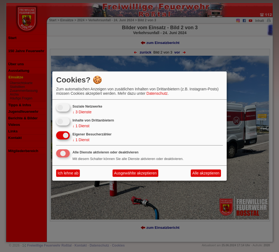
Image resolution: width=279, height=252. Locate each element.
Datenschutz (157, 93)
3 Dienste (82, 112)
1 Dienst (80, 126)
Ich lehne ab (68, 173)
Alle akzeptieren (206, 173)
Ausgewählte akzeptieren (135, 173)
